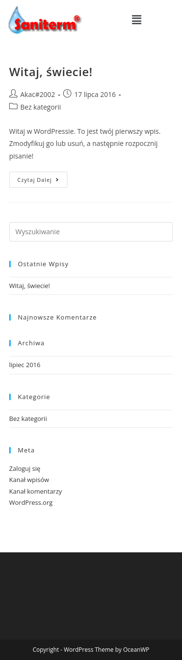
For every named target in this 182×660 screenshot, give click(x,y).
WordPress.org (31, 502)
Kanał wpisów (29, 479)
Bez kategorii (40, 107)
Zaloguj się (24, 468)
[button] (136, 19)
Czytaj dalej (42, 177)
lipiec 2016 (24, 364)
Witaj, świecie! (51, 72)
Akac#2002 (37, 94)
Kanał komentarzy (35, 491)
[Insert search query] (91, 231)
